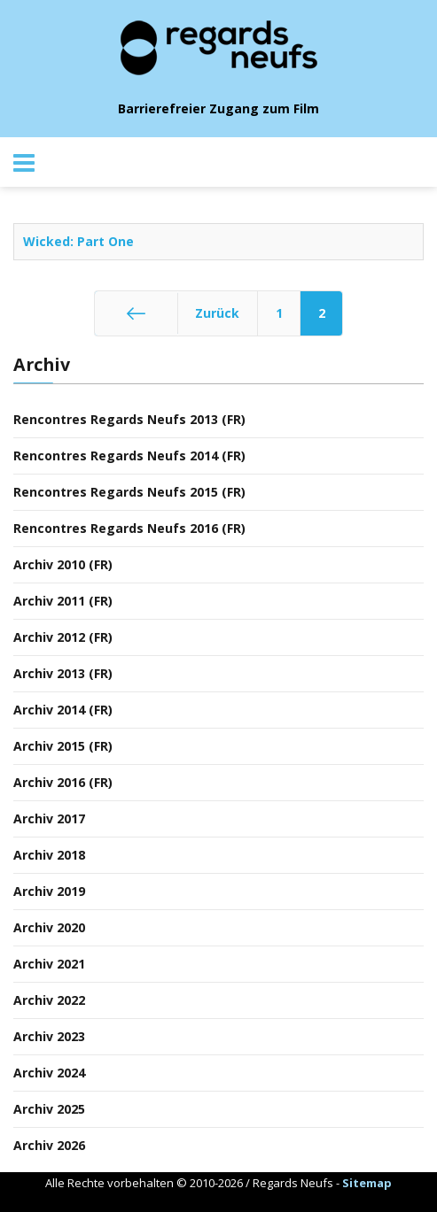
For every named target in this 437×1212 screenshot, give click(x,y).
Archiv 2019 (49, 891)
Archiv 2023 (49, 1036)
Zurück (217, 313)
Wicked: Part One (78, 241)
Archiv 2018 (49, 854)
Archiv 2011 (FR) (63, 600)
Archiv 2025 (49, 1108)
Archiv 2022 (49, 1000)
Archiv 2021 (49, 963)
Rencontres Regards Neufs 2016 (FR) (129, 528)
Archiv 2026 (49, 1145)
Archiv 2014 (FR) (63, 709)
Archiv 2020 (49, 927)
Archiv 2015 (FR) (63, 745)
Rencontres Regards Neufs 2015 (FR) (129, 491)
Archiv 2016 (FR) (63, 782)
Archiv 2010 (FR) (63, 564)
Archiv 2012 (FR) (63, 637)
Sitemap (367, 1183)
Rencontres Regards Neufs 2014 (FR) (129, 455)
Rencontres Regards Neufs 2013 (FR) (129, 419)
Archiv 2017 (49, 818)
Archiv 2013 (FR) (63, 673)
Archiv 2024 (49, 1072)
